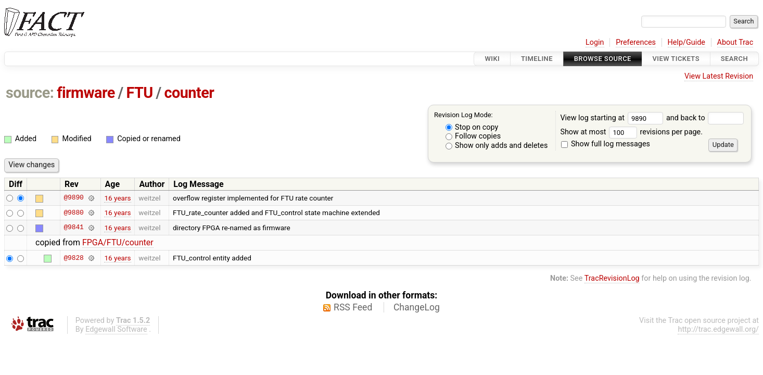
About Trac (735, 42)
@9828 (73, 257)
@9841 (73, 227)
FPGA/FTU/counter (118, 242)
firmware (86, 93)
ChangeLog (416, 307)
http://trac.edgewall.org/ (718, 329)
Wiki (492, 59)
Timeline (537, 59)
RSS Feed (353, 307)
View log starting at (613, 118)
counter (189, 93)
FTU (139, 93)
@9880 (73, 212)
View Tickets (676, 59)
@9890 (73, 198)
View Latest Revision (718, 76)
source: (30, 93)
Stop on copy (472, 127)
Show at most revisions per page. (631, 132)
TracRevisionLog (612, 278)
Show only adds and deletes (497, 145)
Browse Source (602, 59)
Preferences (636, 42)
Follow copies (473, 136)
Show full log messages (605, 144)
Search (734, 59)
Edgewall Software (116, 329)
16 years (117, 198)
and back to (705, 118)
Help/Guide (686, 42)
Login (595, 42)
